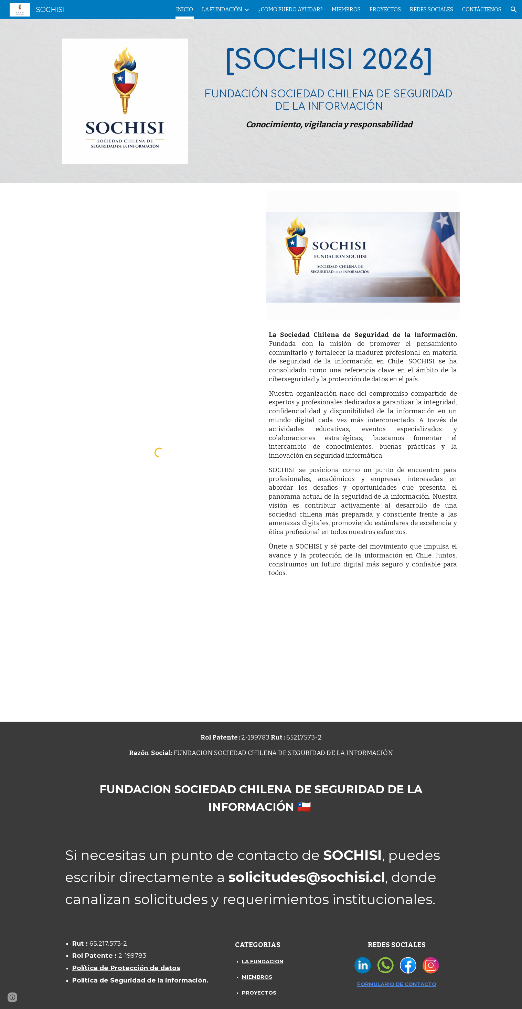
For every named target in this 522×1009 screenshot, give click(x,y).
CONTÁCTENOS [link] (481, 9)
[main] (329, 86)
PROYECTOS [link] (385, 9)
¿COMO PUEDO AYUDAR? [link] (290, 9)
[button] (513, 9)
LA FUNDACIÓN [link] (222, 9)
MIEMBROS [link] (346, 9)
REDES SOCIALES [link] (431, 9)
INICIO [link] (184, 9)
